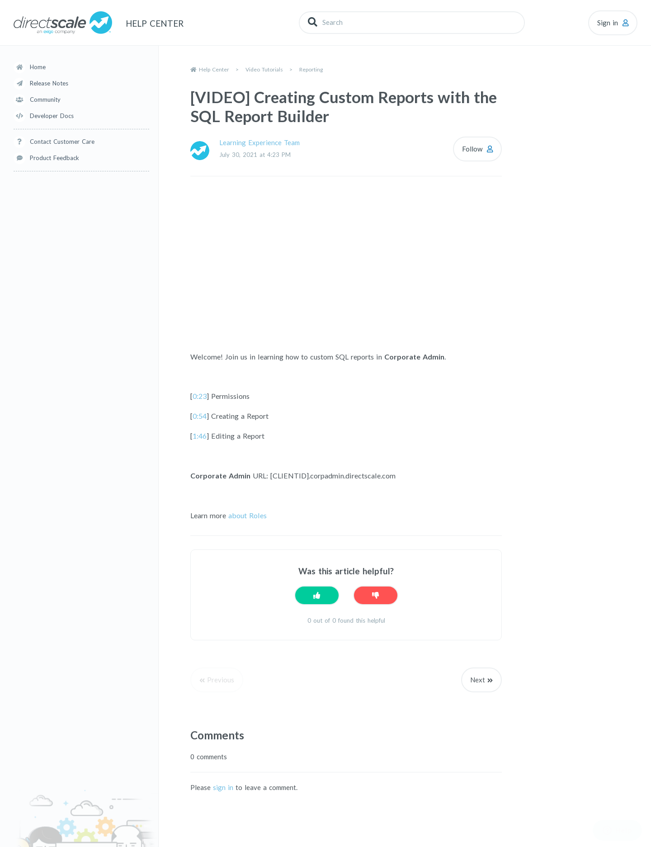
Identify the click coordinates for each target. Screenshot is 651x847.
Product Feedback (54, 157)
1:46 (200, 435)
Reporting (311, 69)
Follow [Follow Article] (472, 149)
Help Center (214, 69)
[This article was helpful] (317, 595)
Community (45, 99)
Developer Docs (52, 115)
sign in (223, 787)
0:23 (200, 396)
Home (38, 67)
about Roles (246, 515)
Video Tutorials (264, 69)
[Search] (412, 22)
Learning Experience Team (259, 142)
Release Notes (49, 83)
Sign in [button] (607, 23)
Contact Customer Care (62, 141)
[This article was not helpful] (375, 595)
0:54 (200, 416)
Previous (220, 680)
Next (477, 680)
